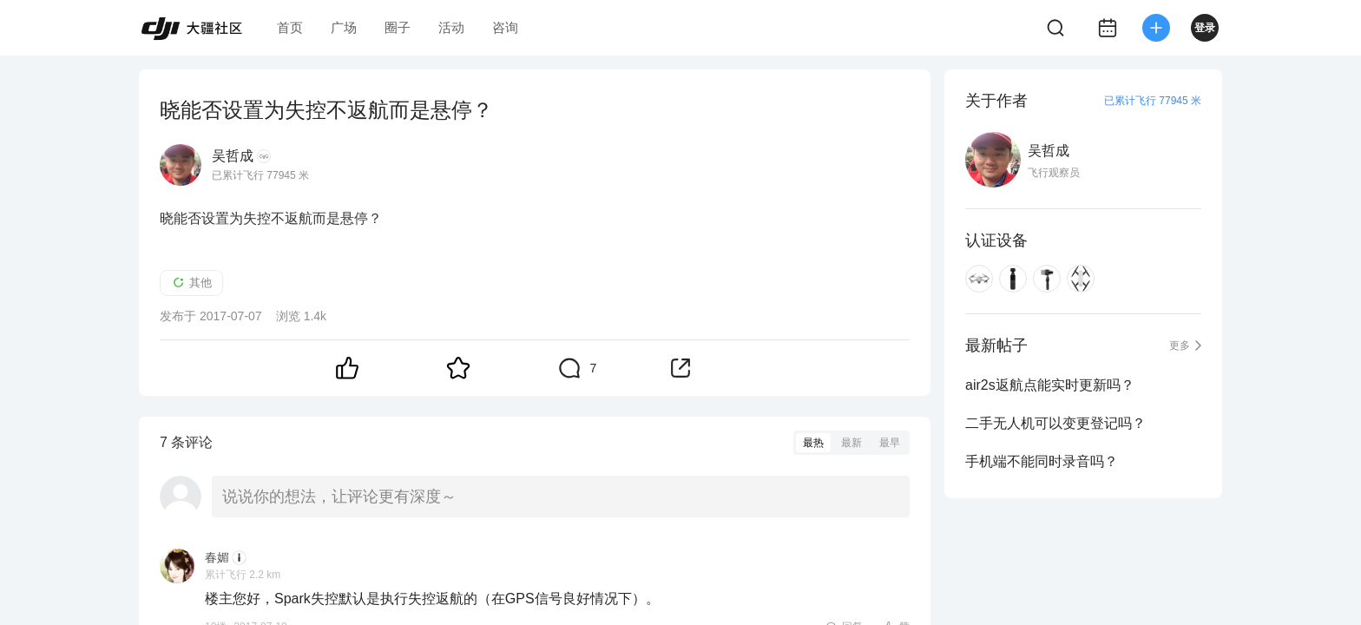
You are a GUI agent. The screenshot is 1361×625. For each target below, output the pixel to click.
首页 (290, 27)
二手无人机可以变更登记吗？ (1055, 423)
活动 (451, 27)
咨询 (505, 27)
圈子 (398, 27)
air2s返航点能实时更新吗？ (1049, 385)
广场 (344, 27)
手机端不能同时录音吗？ (1041, 461)
